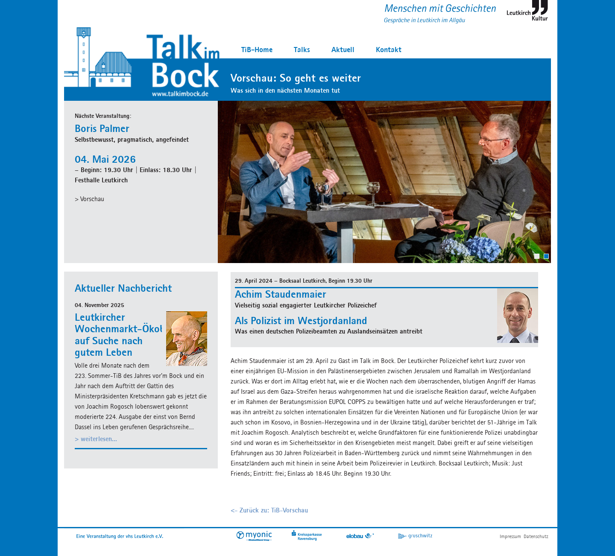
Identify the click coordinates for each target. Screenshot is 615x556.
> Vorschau (89, 199)
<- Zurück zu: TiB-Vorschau (269, 510)
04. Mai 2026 (105, 159)
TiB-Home (256, 49)
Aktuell (342, 49)
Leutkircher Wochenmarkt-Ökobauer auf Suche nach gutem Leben (130, 334)
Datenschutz (536, 536)
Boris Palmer (102, 128)
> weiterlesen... (96, 438)
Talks (302, 49)
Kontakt (388, 49)
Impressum (510, 536)
